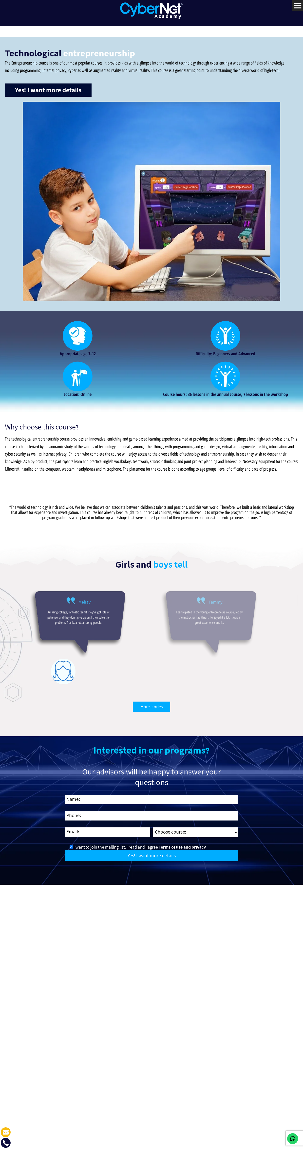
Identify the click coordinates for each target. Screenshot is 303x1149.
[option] (54, 634)
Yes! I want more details (48, 88)
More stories (151, 703)
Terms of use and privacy (182, 844)
